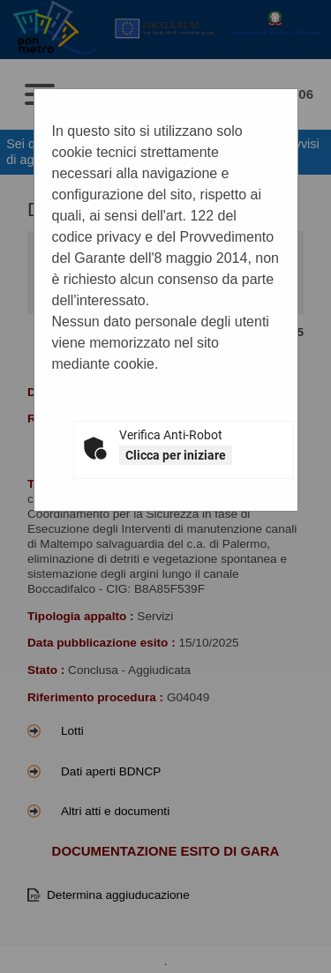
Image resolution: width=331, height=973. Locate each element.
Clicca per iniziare (175, 455)
